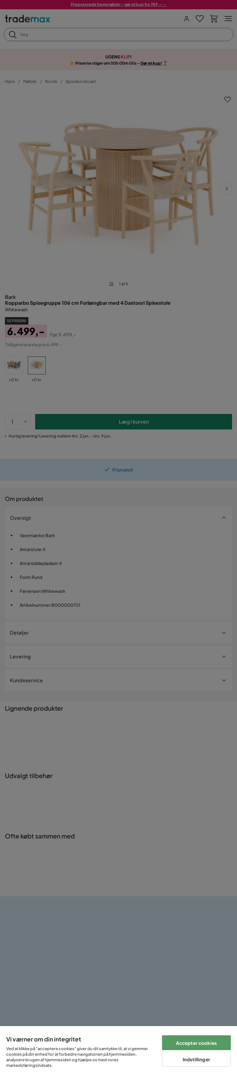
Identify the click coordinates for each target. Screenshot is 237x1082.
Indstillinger (196, 1059)
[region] (118, 1054)
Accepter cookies (196, 1043)
